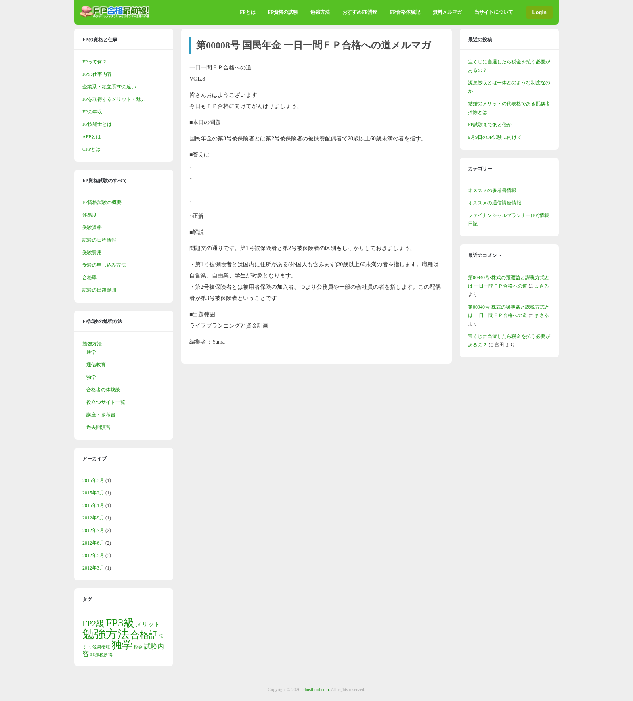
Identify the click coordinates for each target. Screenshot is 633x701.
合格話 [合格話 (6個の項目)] (144, 635)
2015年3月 (93, 480)
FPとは (248, 12)
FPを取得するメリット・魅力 (114, 99)
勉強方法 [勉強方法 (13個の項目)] (105, 634)
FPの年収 (92, 112)
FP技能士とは (97, 124)
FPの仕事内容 (97, 74)
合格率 (89, 277)
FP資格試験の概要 (102, 202)
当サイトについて (493, 12)
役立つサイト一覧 (105, 402)
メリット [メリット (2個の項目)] (148, 624)
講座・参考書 (100, 414)
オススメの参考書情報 (492, 190)
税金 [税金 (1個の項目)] (138, 647)
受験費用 (92, 252)
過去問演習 (98, 427)
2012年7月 (93, 530)
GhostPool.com (315, 689)
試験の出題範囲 (99, 290)
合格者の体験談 (103, 389)
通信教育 (96, 364)
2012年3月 (93, 568)
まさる (541, 286)
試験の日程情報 (99, 240)
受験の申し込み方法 (104, 265)
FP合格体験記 (405, 12)
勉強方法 (320, 12)
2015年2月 (93, 493)
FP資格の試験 (283, 12)
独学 (91, 377)
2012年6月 (93, 543)
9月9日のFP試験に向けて (495, 137)
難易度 (89, 215)
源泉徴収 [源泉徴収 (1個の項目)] (101, 647)
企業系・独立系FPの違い (109, 87)
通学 (91, 352)
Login (539, 12)
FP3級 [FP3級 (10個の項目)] (120, 623)
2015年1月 (93, 505)
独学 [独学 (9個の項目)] (121, 645)
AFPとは (91, 137)
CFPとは (91, 149)
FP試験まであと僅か (490, 124)
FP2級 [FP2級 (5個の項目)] (93, 623)
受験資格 (92, 227)
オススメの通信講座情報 (494, 203)
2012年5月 (93, 555)
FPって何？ (94, 62)
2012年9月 (93, 518)
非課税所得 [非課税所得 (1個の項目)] (101, 655)
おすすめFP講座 (359, 12)
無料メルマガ (447, 12)
